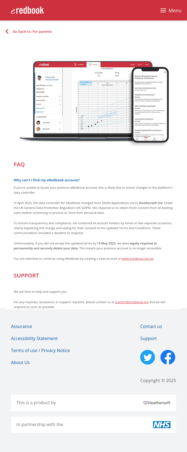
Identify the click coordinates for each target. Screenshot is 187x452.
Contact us (151, 326)
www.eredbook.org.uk (138, 258)
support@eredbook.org (131, 302)
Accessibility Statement (34, 338)
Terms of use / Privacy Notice (40, 350)
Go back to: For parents (32, 31)
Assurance (21, 326)
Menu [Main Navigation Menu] (175, 10)
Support (148, 338)
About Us (20, 362)
